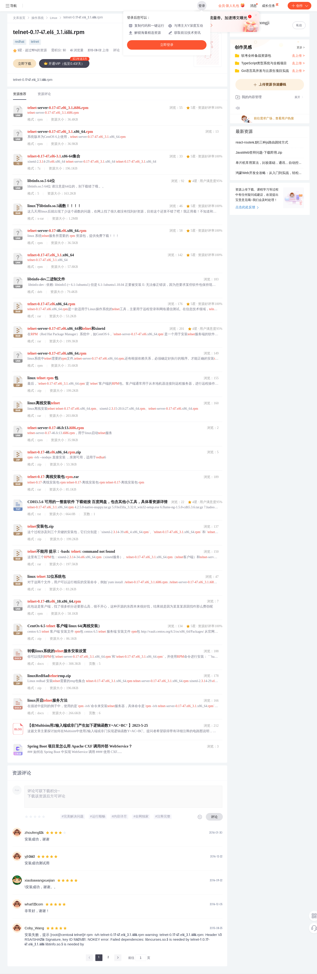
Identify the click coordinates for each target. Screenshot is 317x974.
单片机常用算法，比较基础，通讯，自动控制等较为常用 (270, 163)
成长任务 (270, 4)
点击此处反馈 (247, 207)
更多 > (301, 47)
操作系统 (37, 18)
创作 (299, 6)
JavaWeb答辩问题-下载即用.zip (259, 153)
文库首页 (19, 18)
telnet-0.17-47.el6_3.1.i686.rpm (48, 33)
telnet (35, 42)
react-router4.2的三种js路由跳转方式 (262, 142)
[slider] (35, 816)
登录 (201, 6)
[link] (19, 18)
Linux (53, 18)
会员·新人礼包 (231, 5)
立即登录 (166, 45)
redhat (19, 42)
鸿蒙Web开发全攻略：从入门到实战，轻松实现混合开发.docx (270, 173)
